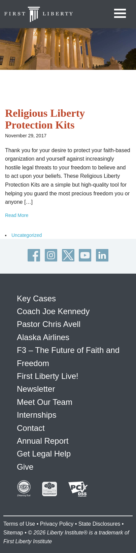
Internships (36, 414)
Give (25, 466)
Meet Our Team (44, 402)
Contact (31, 428)
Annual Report (42, 440)
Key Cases (36, 298)
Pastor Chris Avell (48, 324)
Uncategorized (26, 235)
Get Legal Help (44, 453)
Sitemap (13, 532)
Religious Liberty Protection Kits (45, 119)
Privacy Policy (57, 524)
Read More (16, 215)
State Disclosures (99, 524)
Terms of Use (19, 524)
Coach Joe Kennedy (53, 311)
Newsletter (36, 388)
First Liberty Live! (47, 376)
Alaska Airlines (43, 337)
